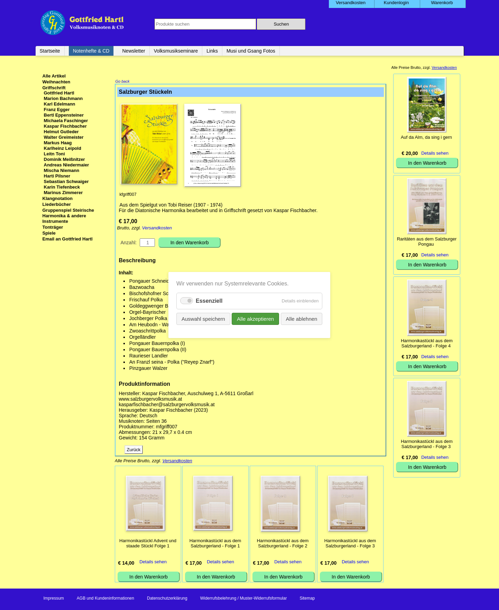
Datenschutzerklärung (167, 599)
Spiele (49, 233)
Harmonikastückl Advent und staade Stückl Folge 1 (147, 544)
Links (212, 51)
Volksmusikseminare (176, 51)
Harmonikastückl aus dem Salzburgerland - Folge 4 (427, 343)
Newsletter (133, 51)
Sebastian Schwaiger (66, 181)
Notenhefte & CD (91, 51)
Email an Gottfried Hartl (68, 239)
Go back (122, 82)
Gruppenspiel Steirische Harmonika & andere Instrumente (68, 216)
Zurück (134, 450)
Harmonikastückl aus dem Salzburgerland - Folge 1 (215, 544)
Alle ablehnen (301, 319)
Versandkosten (157, 228)
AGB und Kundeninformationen (105, 599)
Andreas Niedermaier (66, 164)
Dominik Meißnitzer (64, 159)
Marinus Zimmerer (63, 192)
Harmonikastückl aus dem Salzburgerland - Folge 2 (283, 544)
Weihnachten (57, 81)
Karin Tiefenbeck (62, 187)
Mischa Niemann (62, 170)
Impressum (54, 599)
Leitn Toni (54, 153)
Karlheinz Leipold (62, 148)
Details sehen (153, 562)
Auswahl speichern (203, 319)
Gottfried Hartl (59, 92)
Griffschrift (54, 87)
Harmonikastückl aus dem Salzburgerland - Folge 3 (350, 544)
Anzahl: (129, 243)
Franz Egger (57, 109)
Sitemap (307, 599)
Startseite (50, 51)
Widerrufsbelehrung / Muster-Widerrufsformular (243, 599)
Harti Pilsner (57, 176)
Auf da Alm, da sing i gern (426, 137)
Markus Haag (58, 142)
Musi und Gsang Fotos (251, 51)
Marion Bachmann (63, 98)
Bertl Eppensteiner (64, 115)
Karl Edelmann (59, 104)
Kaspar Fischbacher (65, 126)
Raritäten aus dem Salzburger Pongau (427, 241)
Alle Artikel (54, 76)
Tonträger (53, 227)
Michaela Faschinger (66, 120)
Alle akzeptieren (255, 319)
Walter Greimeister (64, 137)
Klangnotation (58, 198)
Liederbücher (57, 204)
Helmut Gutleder (61, 131)
